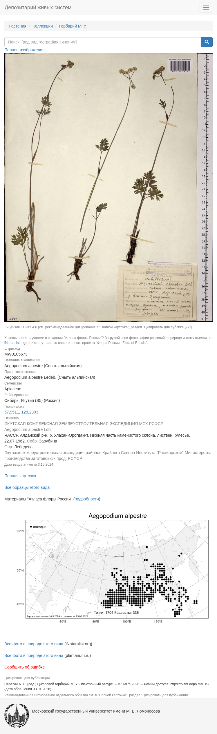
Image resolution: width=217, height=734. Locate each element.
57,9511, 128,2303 (21, 412)
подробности (87, 499)
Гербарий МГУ (72, 26)
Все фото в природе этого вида (33, 644)
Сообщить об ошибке (24, 667)
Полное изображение (24, 50)
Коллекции (43, 26)
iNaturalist (12, 343)
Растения (17, 26)
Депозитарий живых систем (38, 7)
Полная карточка (20, 475)
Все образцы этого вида (27, 487)
